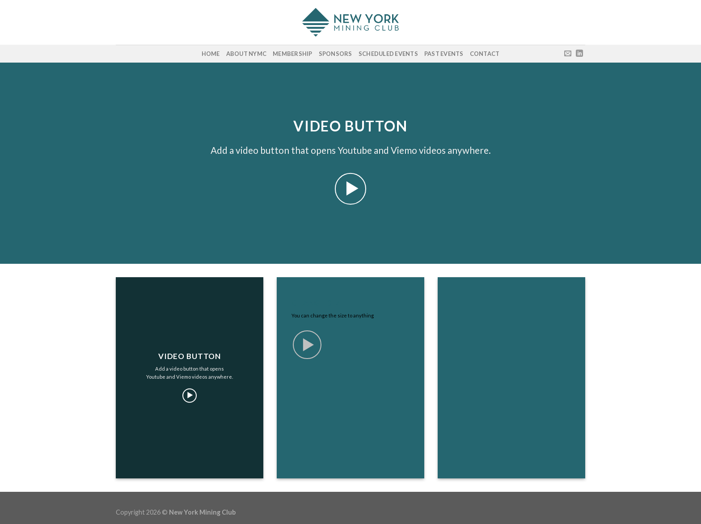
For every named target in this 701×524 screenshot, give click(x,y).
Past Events (444, 53)
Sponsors (335, 53)
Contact (485, 53)
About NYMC (246, 53)
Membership (292, 53)
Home (211, 53)
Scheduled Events (388, 53)
